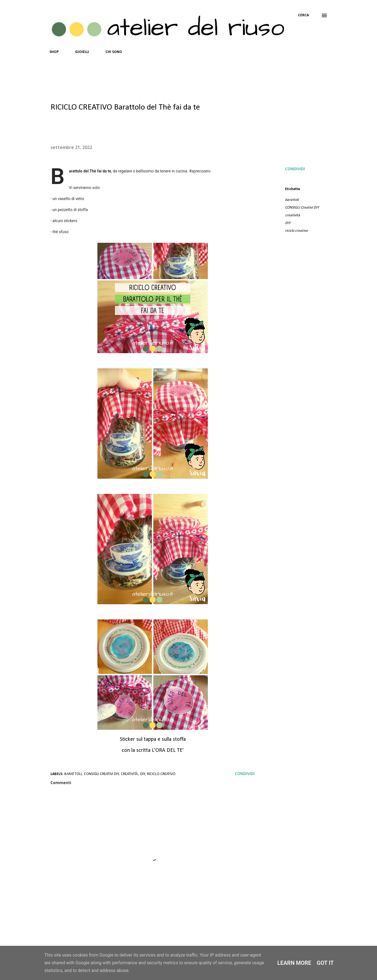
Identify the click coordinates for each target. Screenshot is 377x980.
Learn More (294, 963)
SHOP (54, 52)
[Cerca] (303, 15)
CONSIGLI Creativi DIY (302, 208)
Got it (325, 963)
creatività (292, 215)
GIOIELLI (82, 52)
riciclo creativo (296, 231)
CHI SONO (113, 52)
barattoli (292, 200)
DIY (288, 223)
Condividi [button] (295, 168)
